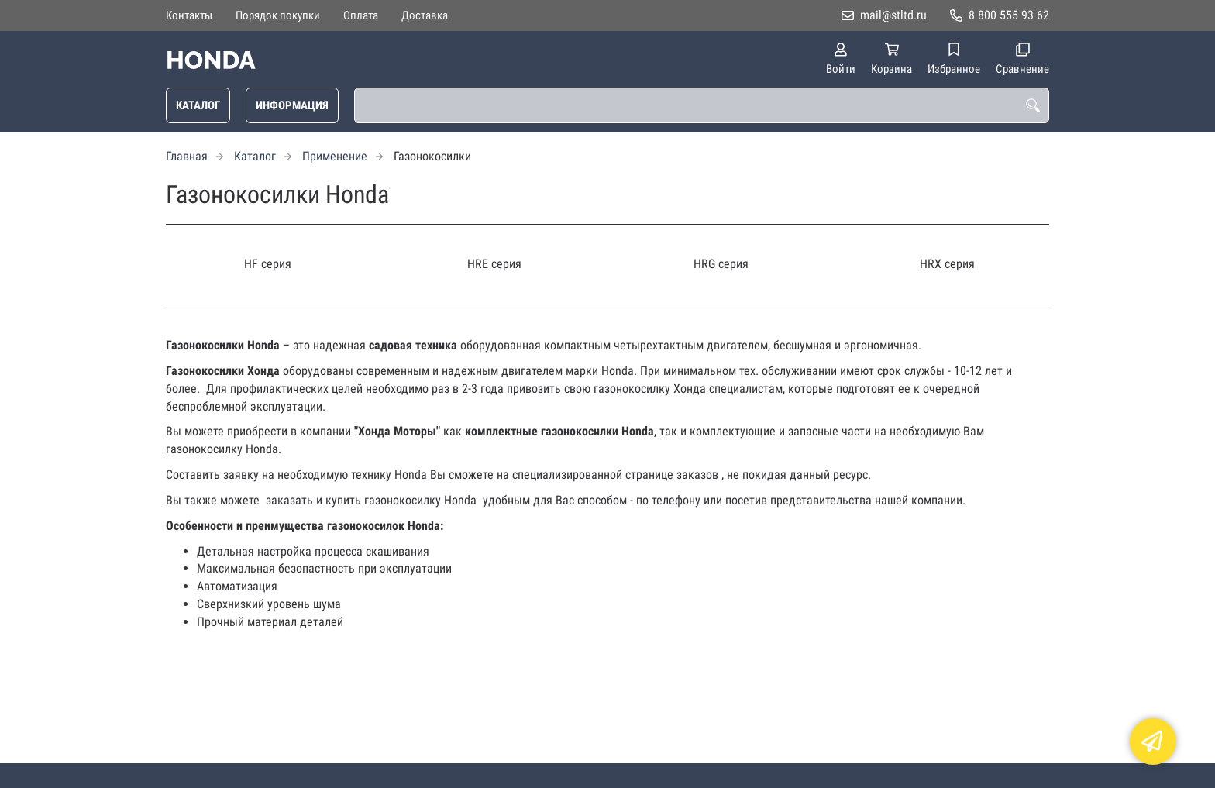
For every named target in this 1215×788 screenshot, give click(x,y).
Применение (334, 156)
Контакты (189, 15)
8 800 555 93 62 (1009, 15)
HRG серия (721, 263)
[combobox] (701, 105)
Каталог (198, 105)
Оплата (360, 15)
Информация (292, 105)
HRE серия (494, 263)
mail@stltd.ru (893, 15)
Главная (187, 156)
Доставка (424, 15)
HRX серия (947, 263)
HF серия (267, 263)
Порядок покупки (278, 15)
